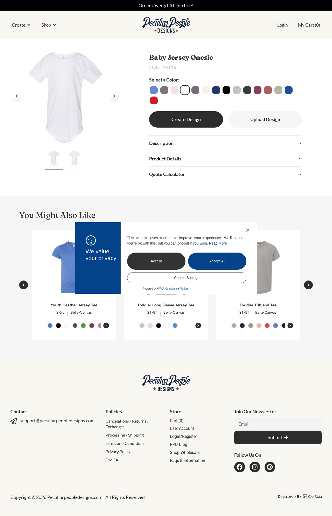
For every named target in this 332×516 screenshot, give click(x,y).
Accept (156, 261)
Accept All (217, 261)
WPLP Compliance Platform (173, 288)
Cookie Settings (186, 278)
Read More (218, 243)
